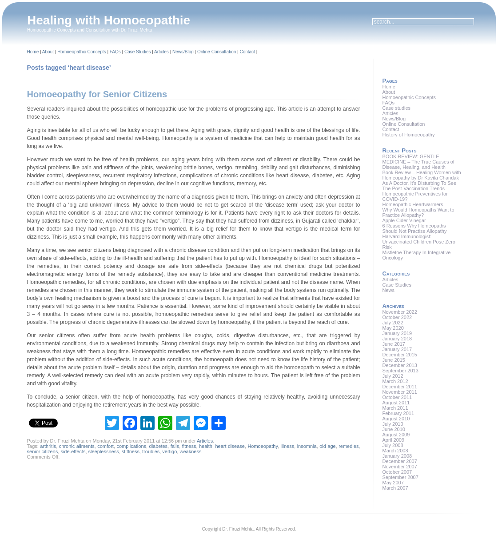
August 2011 (396, 402)
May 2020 (392, 328)
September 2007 (400, 477)
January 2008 (397, 456)
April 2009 (393, 440)
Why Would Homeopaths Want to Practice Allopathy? (418, 212)
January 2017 (397, 349)
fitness (189, 446)
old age (327, 446)
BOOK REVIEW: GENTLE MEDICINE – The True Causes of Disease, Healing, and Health (418, 162)
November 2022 (399, 312)
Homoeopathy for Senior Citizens (97, 94)
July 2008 (392, 445)
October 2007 (397, 472)
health (205, 446)
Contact (247, 51)
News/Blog (183, 51)
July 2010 (392, 424)
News (388, 290)
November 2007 (399, 466)
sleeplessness (103, 451)
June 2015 (393, 360)
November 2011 (399, 392)
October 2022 (397, 317)
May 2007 (392, 482)
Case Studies (137, 51)
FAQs (115, 51)
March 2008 (395, 450)
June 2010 (393, 429)
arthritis (48, 446)
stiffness (130, 451)
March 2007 (395, 488)
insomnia (307, 446)
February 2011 (398, 413)
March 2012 (395, 381)
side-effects (72, 451)
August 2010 (396, 418)
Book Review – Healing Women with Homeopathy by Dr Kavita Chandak (421, 175)
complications (131, 446)
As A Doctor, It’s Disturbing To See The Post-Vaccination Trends (419, 185)
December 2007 (399, 461)
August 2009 (396, 434)
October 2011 (397, 397)
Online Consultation (216, 51)
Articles (161, 51)
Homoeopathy (262, 446)
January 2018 (397, 338)
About (48, 51)
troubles (150, 451)
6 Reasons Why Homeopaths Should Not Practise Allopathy (414, 228)
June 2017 (393, 344)
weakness (190, 451)
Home (33, 51)
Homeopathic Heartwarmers (412, 204)
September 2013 (400, 370)
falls (175, 446)
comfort (105, 446)
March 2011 (395, 408)
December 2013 (399, 365)
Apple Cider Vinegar (404, 220)
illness (288, 446)
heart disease (229, 446)
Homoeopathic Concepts (81, 51)
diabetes (158, 446)
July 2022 (392, 322)
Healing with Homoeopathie (108, 20)
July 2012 (392, 376)
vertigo (169, 451)
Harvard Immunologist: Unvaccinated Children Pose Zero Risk (418, 242)
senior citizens (42, 451)
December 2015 (399, 354)
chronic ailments (77, 446)
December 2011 (399, 386)
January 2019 (397, 333)
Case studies (396, 108)
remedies (349, 446)
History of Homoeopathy (408, 134)
